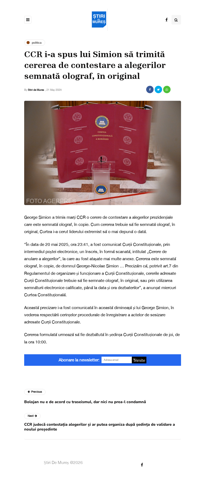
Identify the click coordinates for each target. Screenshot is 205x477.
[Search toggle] (176, 20)
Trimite (139, 360)
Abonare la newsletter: (79, 360)
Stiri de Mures (36, 89)
